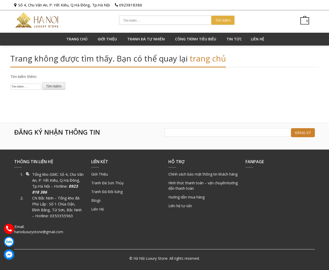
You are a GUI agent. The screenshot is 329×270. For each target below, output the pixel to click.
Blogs (96, 200)
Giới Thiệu (99, 174)
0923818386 (130, 4)
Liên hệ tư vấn (180, 205)
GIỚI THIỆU (107, 39)
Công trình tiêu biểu (195, 39)
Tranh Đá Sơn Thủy (107, 182)
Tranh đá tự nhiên (146, 39)
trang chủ (208, 58)
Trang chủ (76, 39)
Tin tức (234, 39)
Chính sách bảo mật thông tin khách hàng (202, 174)
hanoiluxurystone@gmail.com (38, 231)
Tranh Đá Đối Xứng (107, 191)
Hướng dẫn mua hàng (186, 197)
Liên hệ (257, 39)
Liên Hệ (97, 209)
